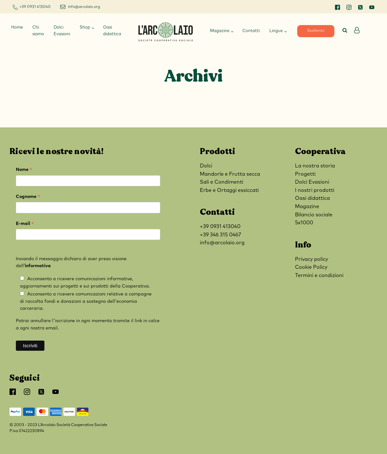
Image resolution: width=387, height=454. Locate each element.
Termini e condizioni (319, 275)
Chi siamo (38, 30)
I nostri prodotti (314, 190)
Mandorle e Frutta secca (230, 174)
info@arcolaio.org (84, 7)
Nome (24, 170)
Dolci (206, 165)
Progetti (305, 174)
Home (17, 27)
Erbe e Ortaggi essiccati (229, 190)
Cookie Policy (311, 267)
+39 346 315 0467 (220, 234)
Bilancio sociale (313, 214)
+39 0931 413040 (35, 7)
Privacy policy (311, 259)
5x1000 (304, 222)
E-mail (25, 224)
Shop (85, 27)
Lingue (276, 31)
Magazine (219, 31)
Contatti (251, 31)
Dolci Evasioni (62, 30)
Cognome (28, 197)
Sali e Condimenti (221, 182)
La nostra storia (315, 165)
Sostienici (316, 31)
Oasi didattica (112, 30)
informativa (38, 266)
